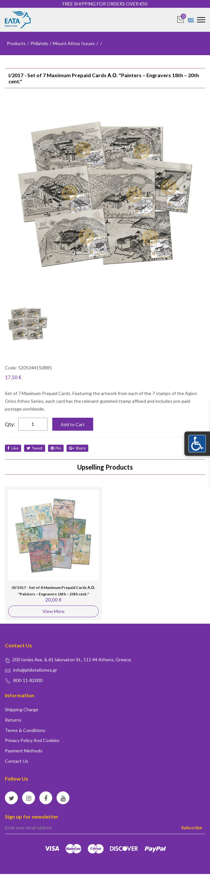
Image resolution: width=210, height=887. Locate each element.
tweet (35, 448)
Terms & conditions (25, 730)
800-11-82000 (28, 680)
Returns (13, 720)
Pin (56, 448)
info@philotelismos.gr (35, 670)
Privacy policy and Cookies (32, 740)
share (77, 448)
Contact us (16, 761)
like (13, 448)
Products (16, 43)
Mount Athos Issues (74, 43)
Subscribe (191, 827)
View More (54, 611)
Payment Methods (24, 750)
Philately (39, 43)
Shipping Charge (21, 709)
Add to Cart (73, 424)
